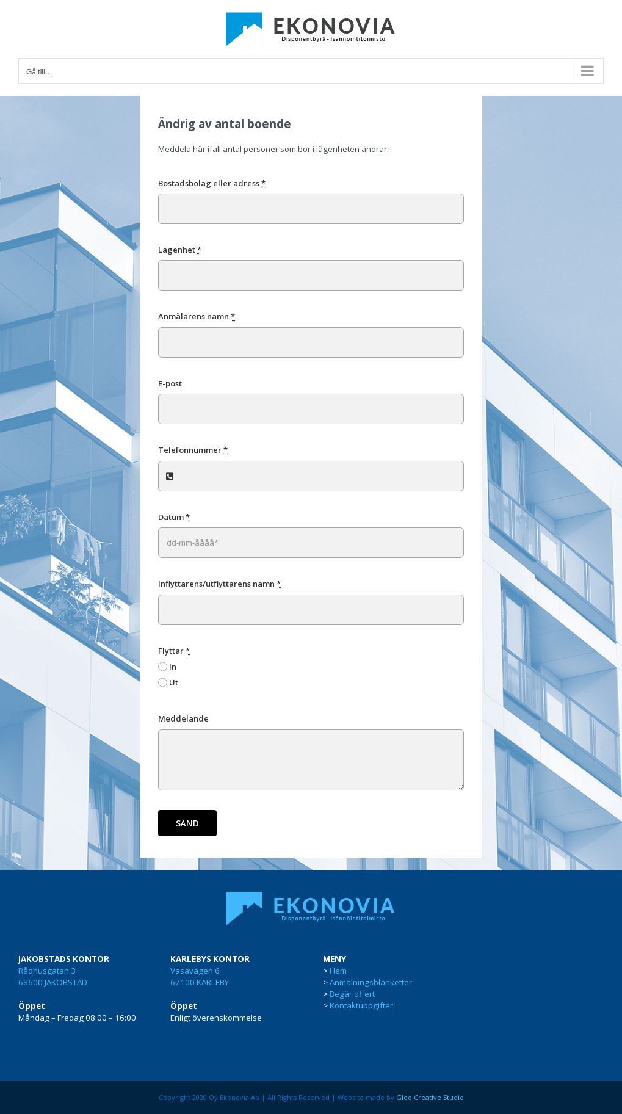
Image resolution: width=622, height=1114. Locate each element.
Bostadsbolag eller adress (212, 183)
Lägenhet (179, 249)
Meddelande (183, 718)
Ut (173, 682)
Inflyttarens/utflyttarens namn (219, 583)
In (172, 666)
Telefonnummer (193, 449)
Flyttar (174, 650)
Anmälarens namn (196, 316)
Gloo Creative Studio (430, 1097)
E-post (170, 383)
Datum (174, 517)
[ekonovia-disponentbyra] (311, 896)
